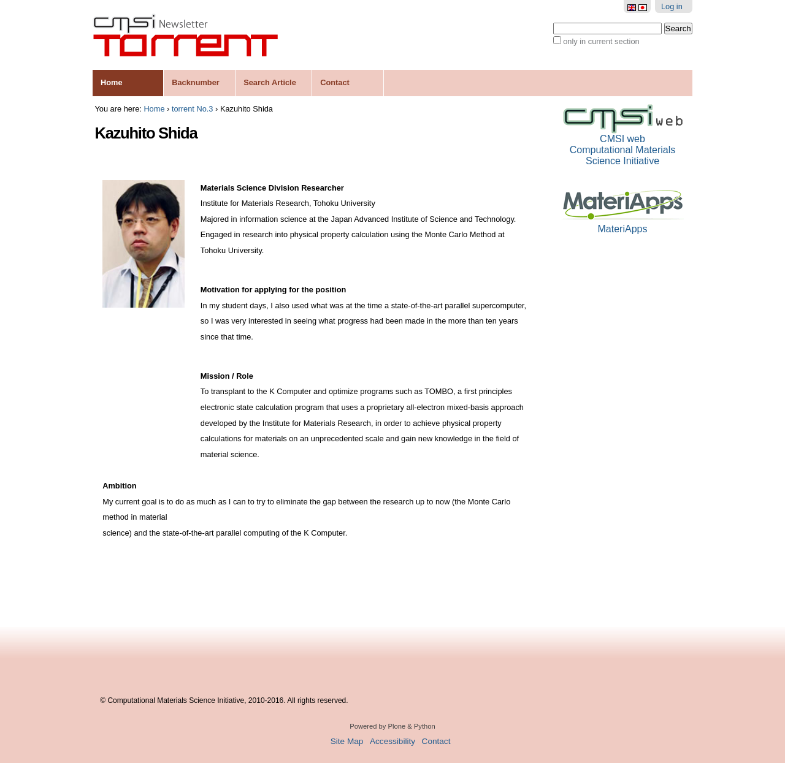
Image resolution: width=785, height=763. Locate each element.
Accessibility (392, 741)
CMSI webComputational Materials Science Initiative (623, 144)
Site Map (347, 741)
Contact (335, 82)
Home (112, 82)
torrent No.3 (192, 108)
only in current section (601, 41)
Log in (672, 6)
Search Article (269, 82)
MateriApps (622, 223)
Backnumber (196, 82)
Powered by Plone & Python (392, 726)
